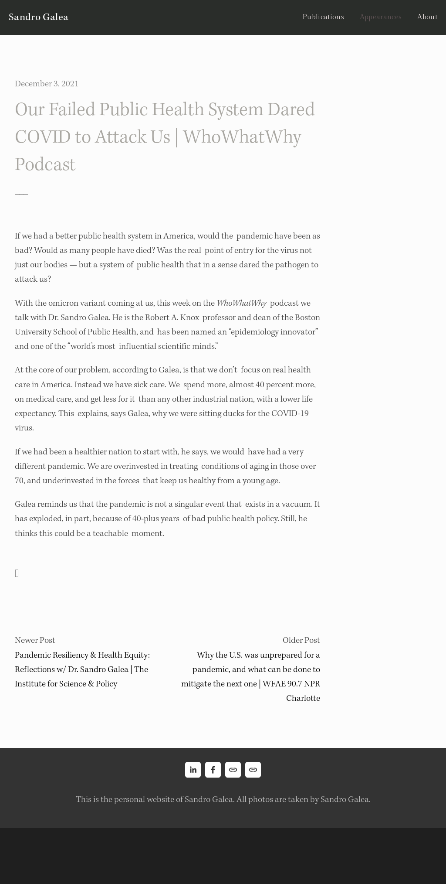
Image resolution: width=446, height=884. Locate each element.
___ (21, 190)
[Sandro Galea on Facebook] (213, 770)
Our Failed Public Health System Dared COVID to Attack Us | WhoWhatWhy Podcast (165, 137)
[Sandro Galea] (193, 770)
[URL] (233, 770)
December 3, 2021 (47, 84)
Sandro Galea (38, 17)
